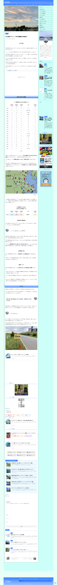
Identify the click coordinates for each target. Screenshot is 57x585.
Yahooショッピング (28, 437)
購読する (21, 580)
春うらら (45, 65)
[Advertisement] (21, 87)
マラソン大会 (13, 5)
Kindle (26, 416)
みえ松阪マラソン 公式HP (12, 71)
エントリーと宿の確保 (9, 52)
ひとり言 (20, 4)
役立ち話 (6, 4)
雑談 (16, 4)
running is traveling (6, 580)
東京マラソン (33, 5)
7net (9, 418)
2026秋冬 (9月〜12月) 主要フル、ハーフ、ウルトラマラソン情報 (24, 488)
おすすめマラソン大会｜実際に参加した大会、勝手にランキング (24, 472)
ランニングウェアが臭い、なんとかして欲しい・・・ (21, 562)
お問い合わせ (40, 5)
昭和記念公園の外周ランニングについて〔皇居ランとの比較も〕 (24, 480)
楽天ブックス (10, 416)
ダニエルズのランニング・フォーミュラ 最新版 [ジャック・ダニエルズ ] (23, 434)
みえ (6, 507)
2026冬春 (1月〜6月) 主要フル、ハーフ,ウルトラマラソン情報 (23, 463)
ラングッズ (9, 4)
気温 (8, 507)
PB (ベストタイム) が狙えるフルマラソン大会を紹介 (22, 497)
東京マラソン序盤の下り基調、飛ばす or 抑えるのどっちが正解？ (48, 118)
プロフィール (37, 5)
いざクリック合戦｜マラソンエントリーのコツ (20, 554)
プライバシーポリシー (47, 5)
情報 (30, 4)
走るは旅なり (7, 2)
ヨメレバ (8, 411)
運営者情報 (50, 4)
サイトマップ (44, 5)
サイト (7, 533)
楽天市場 (15, 437)
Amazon (18, 416)
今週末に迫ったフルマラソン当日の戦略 (19, 546)
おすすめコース (26, 5)
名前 (7, 526)
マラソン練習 (23, 5)
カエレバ (14, 435)
